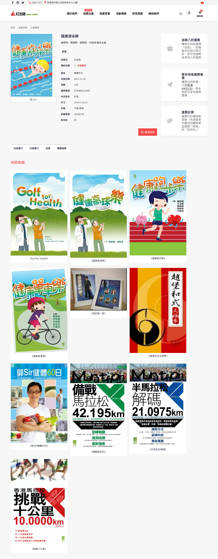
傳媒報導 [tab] (61, 148)
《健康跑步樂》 (158, 258)
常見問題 (137, 13)
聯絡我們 (154, 13)
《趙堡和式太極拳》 (158, 355)
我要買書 (105, 13)
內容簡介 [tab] (18, 148)
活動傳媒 (121, 13)
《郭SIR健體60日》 (39, 445)
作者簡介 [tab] (34, 148)
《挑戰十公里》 (39, 548)
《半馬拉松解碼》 (158, 449)
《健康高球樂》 (98, 260)
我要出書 (88, 12)
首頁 (13, 27)
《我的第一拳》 (98, 313)
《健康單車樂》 (39, 356)
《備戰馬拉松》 (98, 451)
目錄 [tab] (48, 148)
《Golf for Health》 (39, 258)
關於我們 (72, 13)
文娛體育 (35, 27)
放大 (33, 99)
